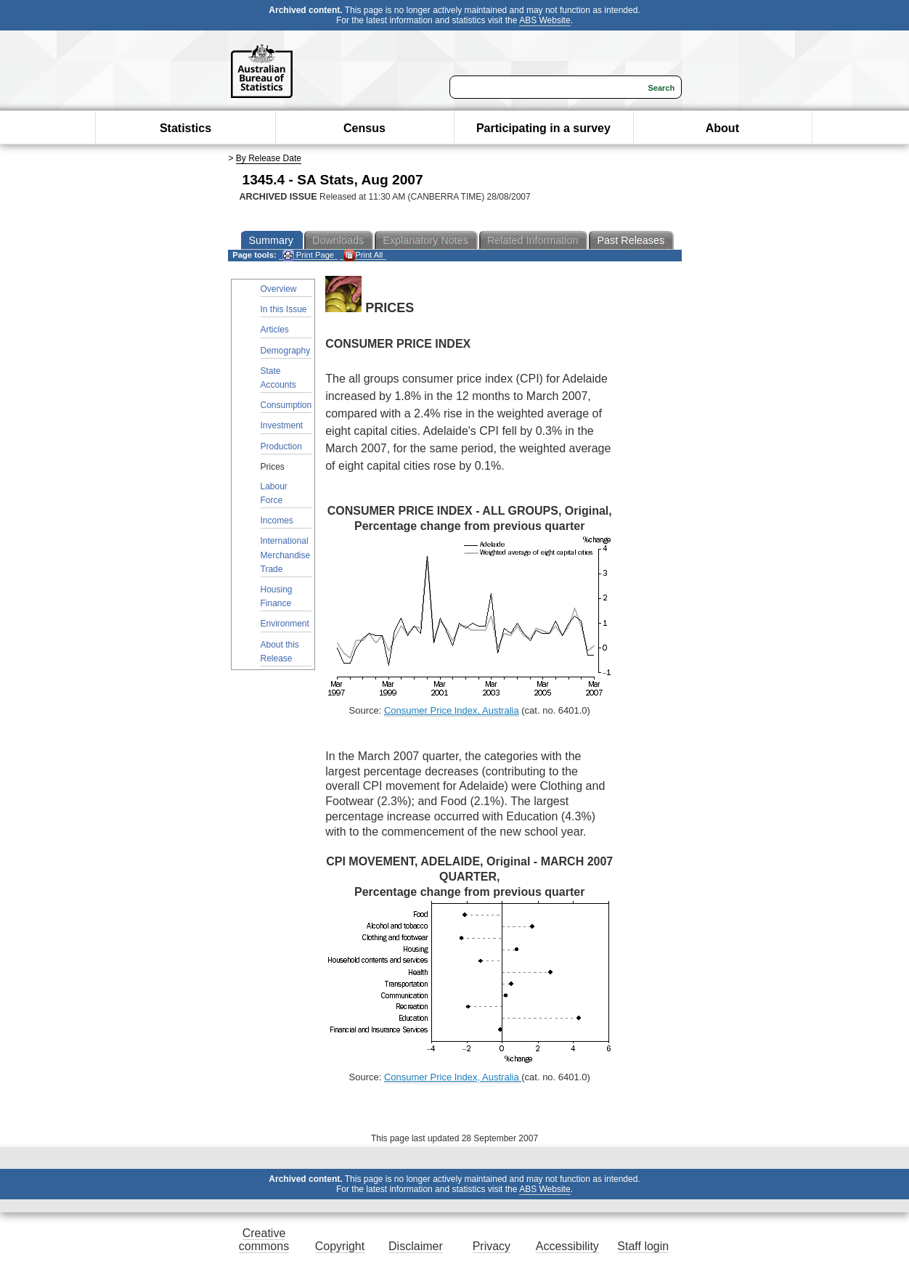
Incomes (277, 520)
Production (281, 446)
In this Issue (284, 309)
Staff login (643, 1246)
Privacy (491, 1246)
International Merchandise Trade (286, 555)
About (722, 128)
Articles (275, 330)
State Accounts (278, 378)
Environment (285, 624)
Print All (363, 255)
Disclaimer (415, 1246)
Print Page (308, 255)
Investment (282, 425)
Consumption (286, 405)
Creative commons (264, 1239)
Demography (286, 351)
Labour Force (274, 493)
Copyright (339, 1246)
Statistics (185, 128)
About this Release (280, 652)
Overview (279, 289)
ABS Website (544, 20)
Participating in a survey (543, 128)
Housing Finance (277, 596)
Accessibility (567, 1246)
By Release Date (268, 158)
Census (364, 128)
